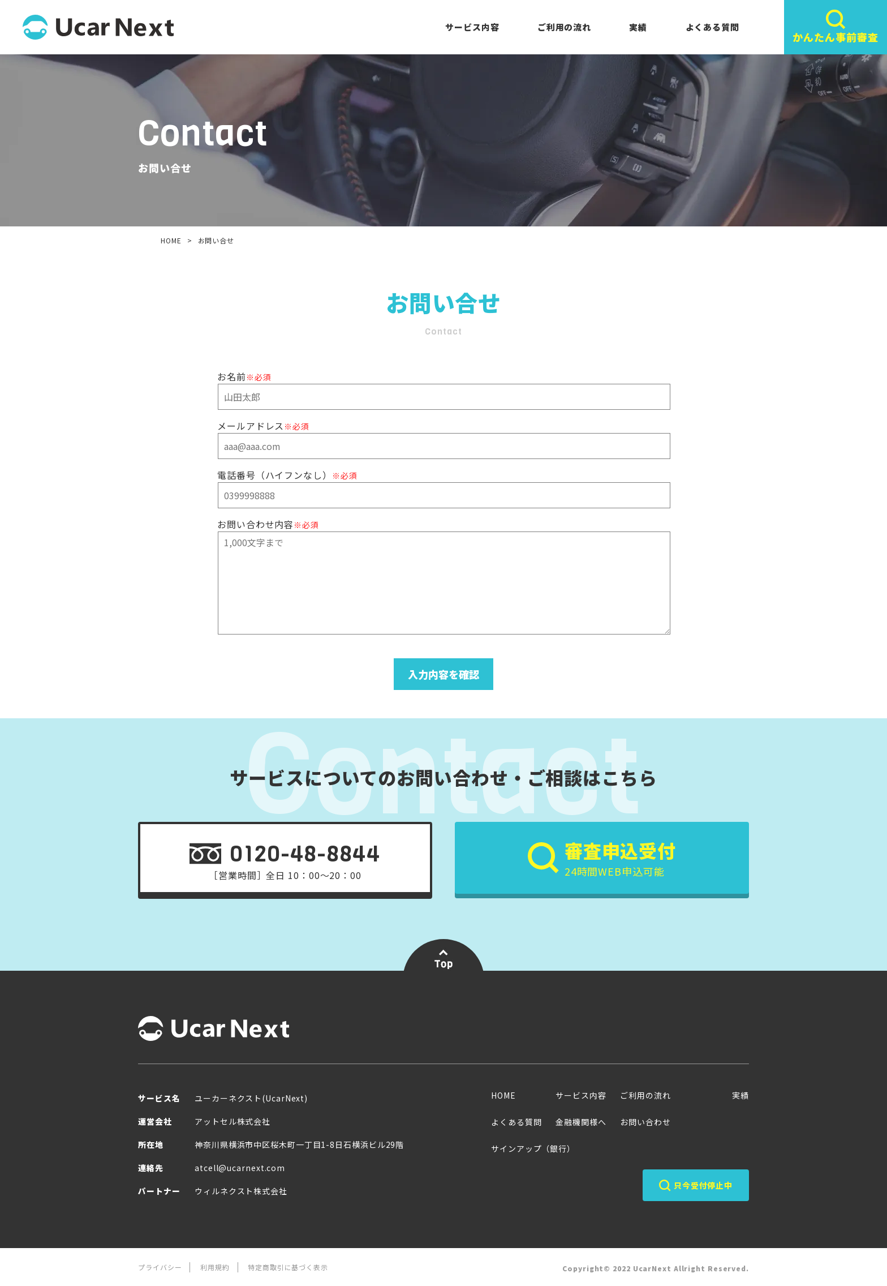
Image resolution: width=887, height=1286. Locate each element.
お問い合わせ (645, 1122)
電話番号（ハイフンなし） (287, 475)
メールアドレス (263, 425)
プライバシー (160, 1267)
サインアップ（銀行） (533, 1148)
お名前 (244, 376)
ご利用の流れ (564, 27)
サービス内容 (472, 27)
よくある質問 (712, 27)
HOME (171, 240)
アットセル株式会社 (232, 1121)
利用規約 (215, 1267)
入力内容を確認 (443, 674)
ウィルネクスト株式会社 (241, 1191)
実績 (638, 27)
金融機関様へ (581, 1122)
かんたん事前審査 (835, 27)
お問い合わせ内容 (268, 524)
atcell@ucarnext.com (240, 1167)
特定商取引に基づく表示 (288, 1267)
